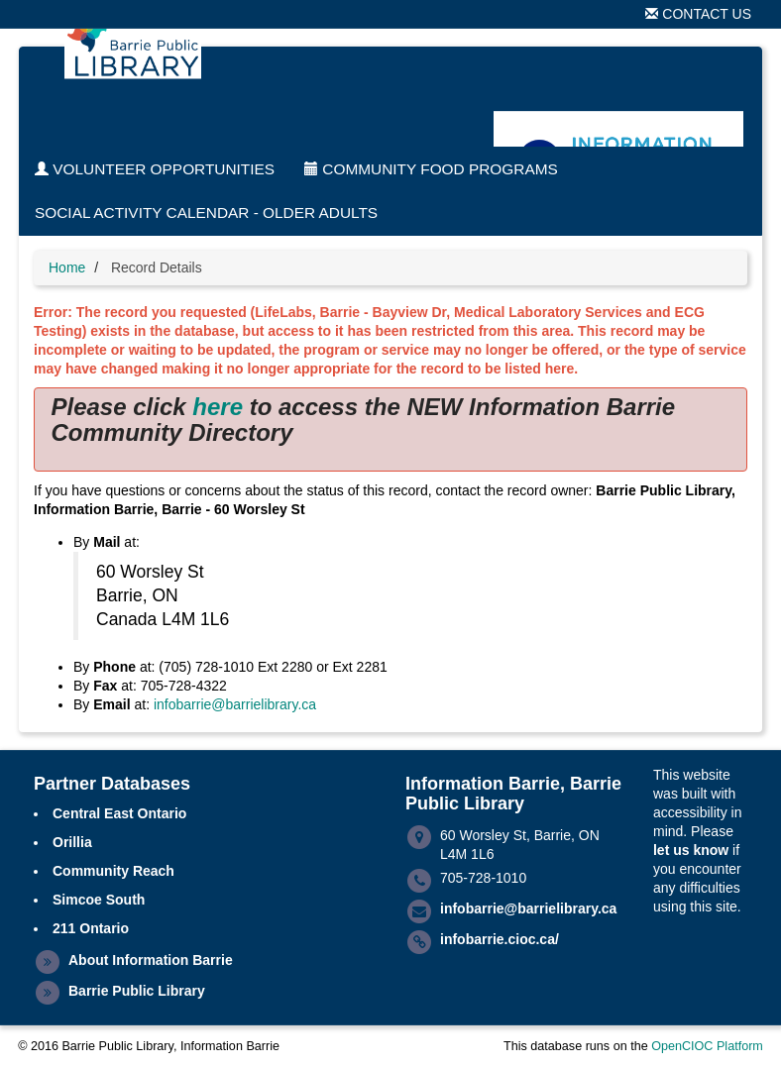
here (217, 406)
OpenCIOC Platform (707, 1046)
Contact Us (698, 14)
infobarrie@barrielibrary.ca (235, 704)
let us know (690, 850)
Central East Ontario (119, 813)
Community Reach (113, 871)
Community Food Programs (431, 168)
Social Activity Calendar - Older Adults (206, 212)
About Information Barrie (150, 960)
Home (67, 267)
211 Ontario (91, 928)
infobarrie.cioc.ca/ (499, 939)
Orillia (72, 842)
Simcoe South (99, 899)
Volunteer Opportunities (155, 168)
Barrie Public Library (136, 991)
